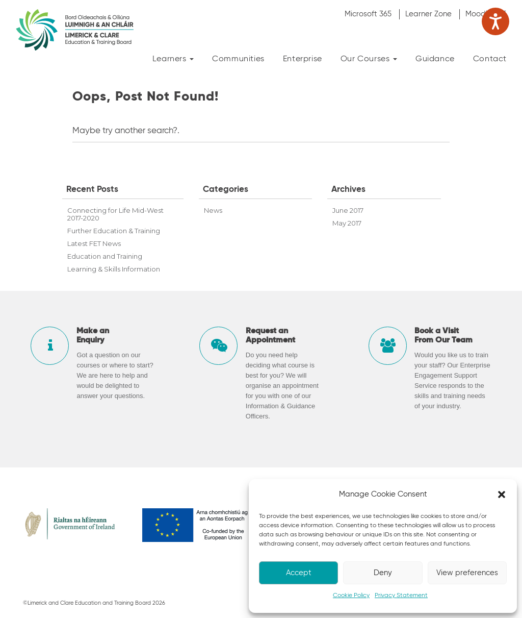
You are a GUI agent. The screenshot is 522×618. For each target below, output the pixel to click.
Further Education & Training (113, 231)
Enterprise (302, 59)
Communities (238, 59)
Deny (383, 573)
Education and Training (104, 256)
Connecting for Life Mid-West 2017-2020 (115, 214)
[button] (502, 494)
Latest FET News (94, 243)
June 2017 (347, 210)
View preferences (467, 573)
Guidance (435, 59)
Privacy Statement (401, 595)
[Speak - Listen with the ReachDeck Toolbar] (495, 21)
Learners (173, 59)
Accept (298, 573)
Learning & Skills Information (113, 269)
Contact (490, 59)
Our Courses (369, 59)
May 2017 (346, 223)
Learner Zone (428, 14)
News (213, 210)
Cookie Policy (351, 595)
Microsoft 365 (368, 14)
